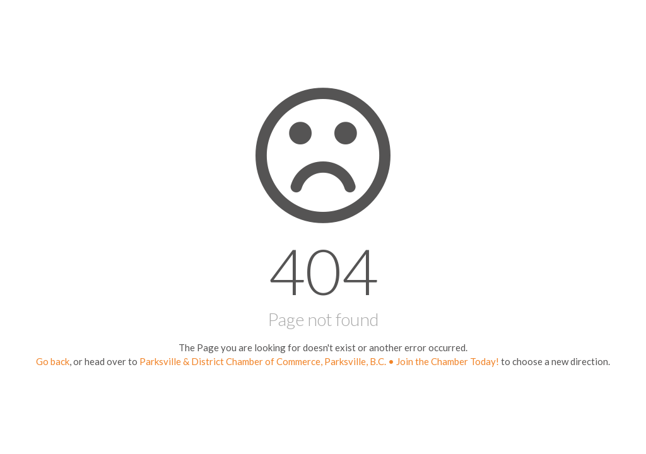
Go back (52, 361)
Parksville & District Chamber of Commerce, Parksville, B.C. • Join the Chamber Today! (319, 361)
